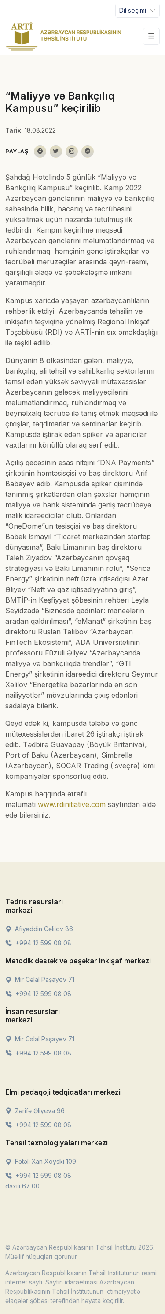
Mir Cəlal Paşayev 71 (39, 979)
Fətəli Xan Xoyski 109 (40, 1161)
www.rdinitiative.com (72, 804)
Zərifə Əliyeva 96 (35, 1110)
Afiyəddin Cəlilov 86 (39, 929)
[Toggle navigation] (137, 11)
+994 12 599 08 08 (38, 943)
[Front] (63, 36)
